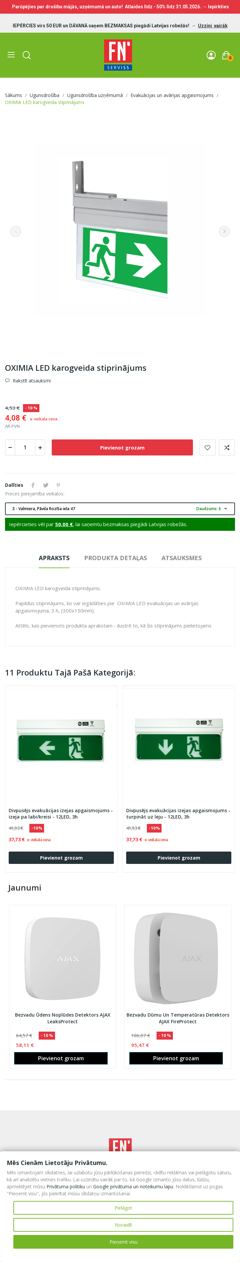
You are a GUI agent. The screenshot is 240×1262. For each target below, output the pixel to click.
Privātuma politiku (65, 1186)
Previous (15, 231)
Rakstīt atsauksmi (31, 380)
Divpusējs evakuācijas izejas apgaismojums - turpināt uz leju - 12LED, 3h (178, 813)
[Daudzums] (25, 447)
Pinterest (58, 485)
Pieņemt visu (123, 1242)
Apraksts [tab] (54, 558)
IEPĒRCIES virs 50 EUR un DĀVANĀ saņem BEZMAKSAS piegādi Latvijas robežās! (101, 25)
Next (224, 231)
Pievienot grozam (122, 447)
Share (33, 485)
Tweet (45, 485)
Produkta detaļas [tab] (115, 558)
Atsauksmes (182, 558)
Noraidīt (123, 1225)
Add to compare (227, 447)
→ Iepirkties (215, 6)
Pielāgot (123, 1208)
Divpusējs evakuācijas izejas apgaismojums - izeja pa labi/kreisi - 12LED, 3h (61, 813)
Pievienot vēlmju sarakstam (207, 447)
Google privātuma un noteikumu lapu (133, 1186)
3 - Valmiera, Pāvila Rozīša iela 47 (120, 509)
